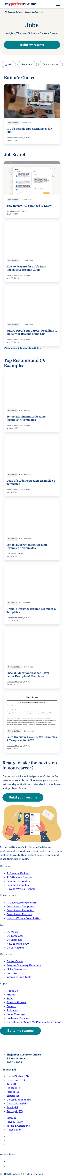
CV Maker (12, 932)
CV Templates (15, 936)
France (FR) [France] (13, 1088)
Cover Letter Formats (19, 914)
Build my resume (32, 45)
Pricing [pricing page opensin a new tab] (11, 994)
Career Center (31, 12)
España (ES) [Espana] (14, 1096)
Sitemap (11, 1118)
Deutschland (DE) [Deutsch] (17, 1103)
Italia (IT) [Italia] (12, 1084)
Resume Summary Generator (24, 965)
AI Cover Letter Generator (22, 902)
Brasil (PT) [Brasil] (13, 1107)
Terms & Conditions (18, 1126)
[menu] (58, 4)
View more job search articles (22, 348)
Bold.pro (12, 973)
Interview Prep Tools (19, 977)
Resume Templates (18, 881)
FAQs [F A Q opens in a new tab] (10, 998)
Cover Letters (50, 64)
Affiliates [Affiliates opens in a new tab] (12, 1010)
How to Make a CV (18, 944)
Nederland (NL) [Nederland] (16, 1080)
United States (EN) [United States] (18, 1076)
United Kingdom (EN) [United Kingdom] (19, 1099)
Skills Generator (16, 969)
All (10, 64)
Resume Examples (18, 885)
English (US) (8, 1069)
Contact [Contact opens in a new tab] (11, 1006)
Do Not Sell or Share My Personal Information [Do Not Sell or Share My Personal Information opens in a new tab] (34, 1022)
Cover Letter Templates (21, 906)
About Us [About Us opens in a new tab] (12, 991)
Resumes (27, 64)
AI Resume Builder (13, 12)
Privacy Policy (15, 1122)
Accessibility (14, 1129)
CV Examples (15, 940)
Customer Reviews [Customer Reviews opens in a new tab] (18, 1018)
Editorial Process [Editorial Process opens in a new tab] (16, 1002)
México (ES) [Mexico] (13, 1092)
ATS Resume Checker (19, 877)
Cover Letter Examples (20, 910)
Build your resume (23, 797)
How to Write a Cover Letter (23, 918)
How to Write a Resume (21, 889)
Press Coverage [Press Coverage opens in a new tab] (16, 1014)
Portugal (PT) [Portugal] (15, 1111)
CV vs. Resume (15, 947)
